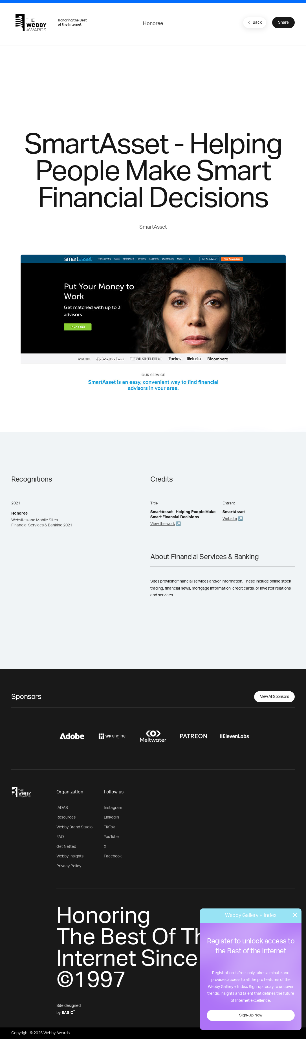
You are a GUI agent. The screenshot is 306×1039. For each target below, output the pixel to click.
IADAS (62, 808)
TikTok (109, 827)
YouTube (111, 837)
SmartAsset (153, 227)
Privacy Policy (68, 866)
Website (230, 519)
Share (283, 23)
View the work (162, 524)
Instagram (113, 808)
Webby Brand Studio (74, 827)
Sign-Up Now (250, 1015)
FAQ (60, 837)
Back (254, 22)
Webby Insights (69, 856)
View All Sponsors (274, 697)
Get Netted (66, 847)
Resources (66, 817)
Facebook (113, 856)
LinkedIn (111, 817)
